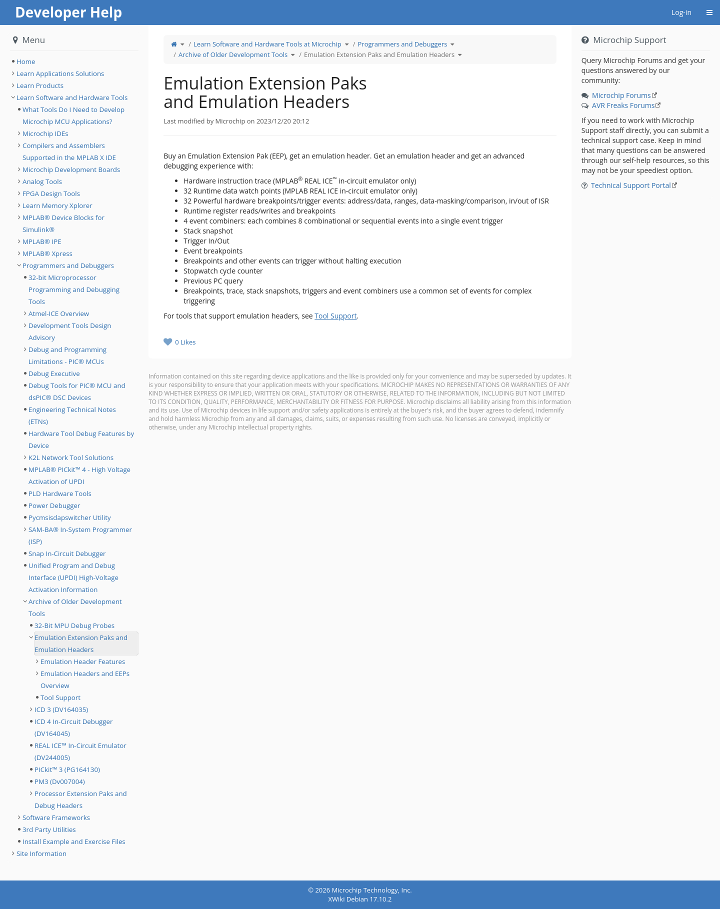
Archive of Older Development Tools (233, 54)
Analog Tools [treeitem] (42, 181)
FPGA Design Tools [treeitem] (51, 193)
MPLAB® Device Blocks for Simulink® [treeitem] (63, 223)
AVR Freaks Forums (623, 105)
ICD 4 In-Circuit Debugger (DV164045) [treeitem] (73, 727)
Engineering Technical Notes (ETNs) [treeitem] (72, 415)
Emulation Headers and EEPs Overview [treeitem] (85, 679)
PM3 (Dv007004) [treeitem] (59, 781)
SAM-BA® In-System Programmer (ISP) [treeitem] (80, 535)
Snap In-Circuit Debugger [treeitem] (67, 553)
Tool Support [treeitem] (60, 697)
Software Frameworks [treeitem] (56, 817)
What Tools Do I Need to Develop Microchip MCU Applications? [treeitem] (73, 115)
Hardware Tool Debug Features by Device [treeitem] (81, 439)
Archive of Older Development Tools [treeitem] (75, 607)
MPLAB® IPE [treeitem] (42, 241)
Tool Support (335, 315)
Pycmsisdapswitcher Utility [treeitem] (69, 517)
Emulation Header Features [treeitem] (82, 661)
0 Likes (185, 342)
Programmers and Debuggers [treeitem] (68, 265)
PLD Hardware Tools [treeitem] (60, 493)
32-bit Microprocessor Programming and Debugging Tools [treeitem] (74, 289)
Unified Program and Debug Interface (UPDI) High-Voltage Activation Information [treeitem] (73, 577)
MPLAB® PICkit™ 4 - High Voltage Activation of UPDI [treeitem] (79, 475)
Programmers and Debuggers (403, 44)
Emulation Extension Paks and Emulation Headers (379, 54)
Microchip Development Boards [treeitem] (71, 169)
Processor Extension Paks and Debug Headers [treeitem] (80, 799)
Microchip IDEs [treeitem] (45, 133)
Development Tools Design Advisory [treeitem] (70, 331)
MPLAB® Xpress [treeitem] (47, 253)
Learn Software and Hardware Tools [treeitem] (72, 97)
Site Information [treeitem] (41, 853)
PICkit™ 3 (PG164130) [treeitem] (67, 769)
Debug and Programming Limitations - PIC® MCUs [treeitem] (67, 355)
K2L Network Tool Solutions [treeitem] (71, 457)
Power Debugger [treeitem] (54, 505)
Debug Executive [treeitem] (54, 373)
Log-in (682, 12)
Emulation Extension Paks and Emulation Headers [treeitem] (81, 643)
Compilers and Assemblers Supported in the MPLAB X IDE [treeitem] (69, 151)
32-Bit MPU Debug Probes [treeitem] (74, 625)
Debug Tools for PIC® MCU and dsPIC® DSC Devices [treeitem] (77, 391)
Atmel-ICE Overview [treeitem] (58, 313)
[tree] (74, 62)
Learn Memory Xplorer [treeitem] (57, 205)
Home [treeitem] (26, 61)
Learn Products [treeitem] (40, 85)
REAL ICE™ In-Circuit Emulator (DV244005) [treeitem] (80, 751)
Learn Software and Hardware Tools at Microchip (268, 44)
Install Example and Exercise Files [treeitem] (74, 841)
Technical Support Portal (631, 185)
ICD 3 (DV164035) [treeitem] (61, 709)
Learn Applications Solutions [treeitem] (60, 73)
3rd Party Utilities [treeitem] (49, 829)
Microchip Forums (621, 95)
